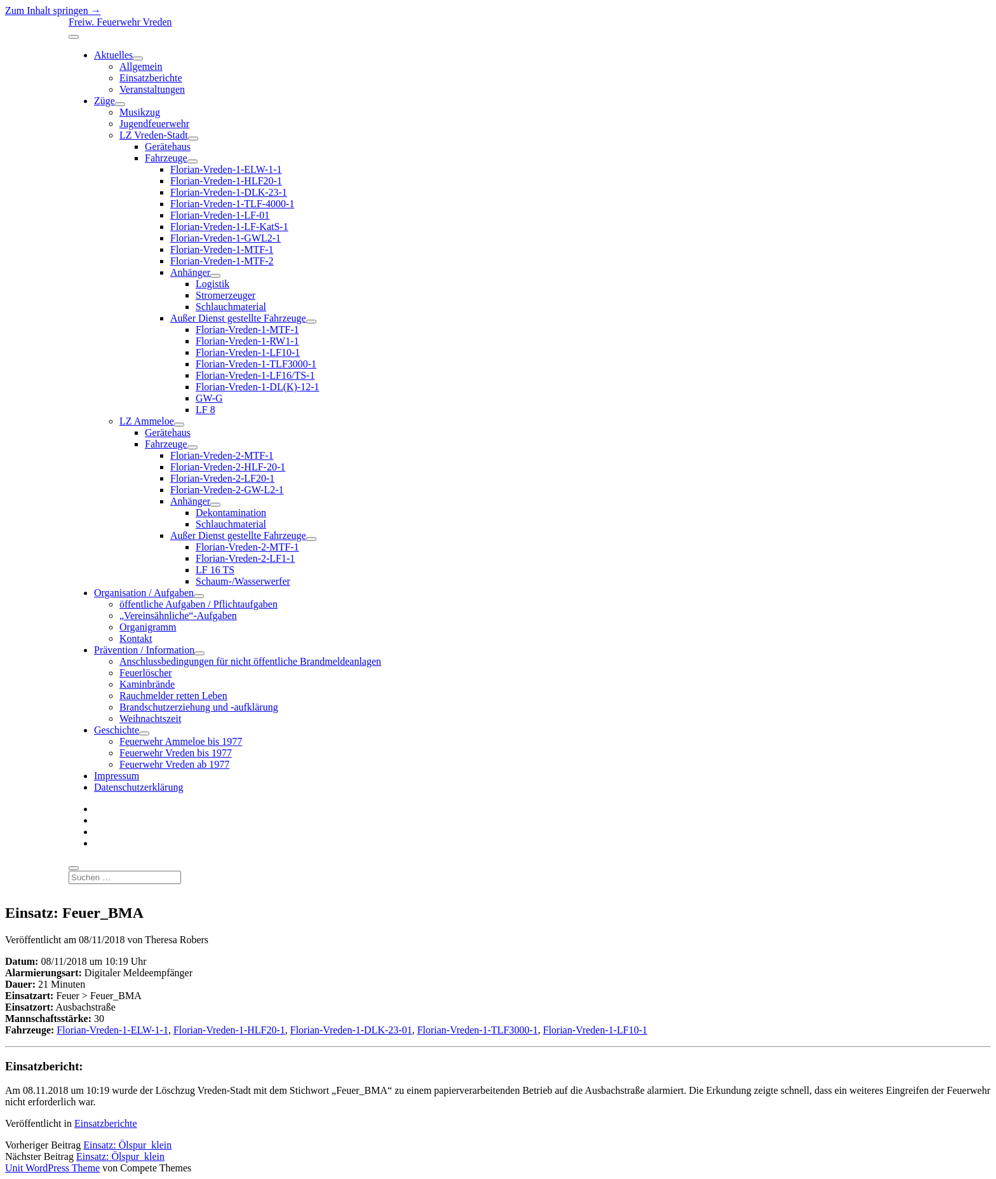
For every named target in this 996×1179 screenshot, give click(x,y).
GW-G (209, 398)
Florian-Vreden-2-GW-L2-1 (227, 489)
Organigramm (147, 627)
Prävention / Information (144, 649)
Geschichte (116, 730)
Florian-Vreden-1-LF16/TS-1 (255, 375)
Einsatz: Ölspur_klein (127, 1145)
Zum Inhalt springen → (53, 10)
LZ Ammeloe (146, 421)
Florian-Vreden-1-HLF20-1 (226, 180)
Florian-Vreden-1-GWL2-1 (225, 238)
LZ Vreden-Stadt (153, 135)
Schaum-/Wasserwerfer (243, 581)
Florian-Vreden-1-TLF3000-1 (256, 363)
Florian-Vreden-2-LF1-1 (245, 558)
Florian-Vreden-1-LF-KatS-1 (229, 226)
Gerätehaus (168, 146)
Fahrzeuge (166, 158)
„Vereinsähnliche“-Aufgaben (178, 615)
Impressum (116, 775)
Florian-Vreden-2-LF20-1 (222, 478)
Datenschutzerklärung (138, 787)
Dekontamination (231, 512)
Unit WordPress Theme (52, 1167)
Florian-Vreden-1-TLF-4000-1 (232, 203)
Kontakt (135, 638)
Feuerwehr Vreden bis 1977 (175, 752)
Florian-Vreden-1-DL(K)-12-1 (258, 386)
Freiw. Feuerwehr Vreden (120, 22)
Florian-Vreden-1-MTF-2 (222, 261)
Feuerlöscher (145, 672)
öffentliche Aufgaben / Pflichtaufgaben (198, 604)
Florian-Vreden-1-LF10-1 (248, 352)
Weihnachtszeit (150, 718)
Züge (104, 100)
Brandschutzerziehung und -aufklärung (198, 707)
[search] (74, 868)
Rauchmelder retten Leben (173, 695)
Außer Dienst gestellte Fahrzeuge (238, 318)
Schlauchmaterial (231, 306)
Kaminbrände (147, 684)
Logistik (212, 283)
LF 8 (205, 409)
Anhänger (190, 272)
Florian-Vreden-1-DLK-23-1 (228, 192)
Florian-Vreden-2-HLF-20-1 (227, 466)
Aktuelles (113, 55)
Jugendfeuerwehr (154, 123)
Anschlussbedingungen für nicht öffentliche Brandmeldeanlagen (250, 661)
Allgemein (141, 66)
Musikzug (139, 112)
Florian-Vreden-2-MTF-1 (222, 455)
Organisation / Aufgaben (144, 592)
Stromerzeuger (225, 295)
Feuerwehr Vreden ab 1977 (174, 764)
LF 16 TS (215, 569)
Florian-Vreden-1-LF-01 (219, 215)
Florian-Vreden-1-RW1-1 (247, 341)
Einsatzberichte (150, 77)
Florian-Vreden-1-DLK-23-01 (351, 1030)
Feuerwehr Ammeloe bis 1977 (180, 741)
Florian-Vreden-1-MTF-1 (222, 249)
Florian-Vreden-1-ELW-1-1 (226, 169)
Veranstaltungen (152, 89)
